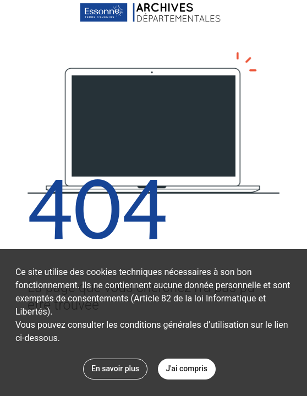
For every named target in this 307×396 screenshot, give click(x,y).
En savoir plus (115, 368)
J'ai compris (186, 368)
